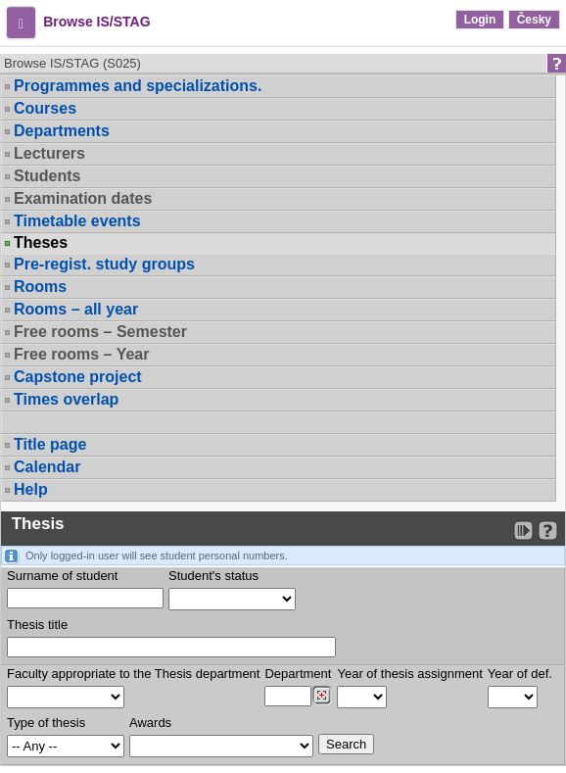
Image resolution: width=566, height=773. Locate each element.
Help (31, 489)
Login (480, 19)
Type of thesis (46, 722)
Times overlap (66, 399)
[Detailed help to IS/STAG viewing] (548, 530)
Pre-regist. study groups (104, 264)
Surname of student (62, 575)
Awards (150, 722)
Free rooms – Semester (100, 331)
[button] (21, 22)
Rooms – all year (76, 309)
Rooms (40, 286)
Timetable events (77, 221)
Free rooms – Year (81, 354)
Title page (50, 444)
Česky (534, 19)
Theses (41, 243)
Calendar (47, 467)
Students (47, 176)
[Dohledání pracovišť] (321, 695)
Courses (45, 108)
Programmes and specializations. (137, 85)
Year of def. (520, 673)
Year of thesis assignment (409, 673)
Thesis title (37, 624)
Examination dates (83, 198)
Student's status (213, 575)
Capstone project (78, 376)
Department (297, 673)
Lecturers (49, 153)
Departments (62, 130)
